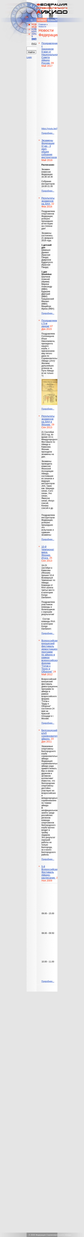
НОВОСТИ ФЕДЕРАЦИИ (34, 25)
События (52, 20)
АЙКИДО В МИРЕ (34, 36)
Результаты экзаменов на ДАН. (48, 201)
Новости (42, 20)
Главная (42, 24)
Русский (34, 44)
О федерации (32, 21)
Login (29, 57)
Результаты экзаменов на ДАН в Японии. (48, 420)
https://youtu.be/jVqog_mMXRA (56, 128)
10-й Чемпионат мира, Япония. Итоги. (47, 552)
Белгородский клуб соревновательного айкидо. (52, 734)
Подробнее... (47, 133)
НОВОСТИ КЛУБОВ (34, 30)
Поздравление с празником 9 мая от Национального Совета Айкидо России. (50, 53)
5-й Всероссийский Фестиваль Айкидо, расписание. (50, 872)
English (34, 39)
